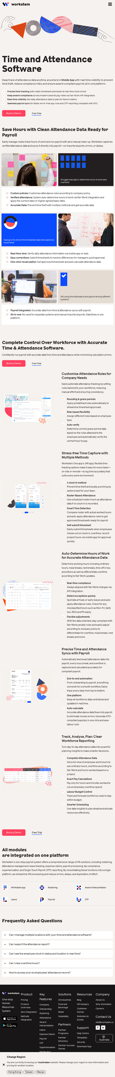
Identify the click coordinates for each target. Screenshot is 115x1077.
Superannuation (47, 1047)
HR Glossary (83, 1004)
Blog (79, 1000)
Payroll (43, 1038)
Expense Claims (47, 1034)
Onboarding (46, 1009)
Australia (104, 1039)
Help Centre (83, 1033)
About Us (100, 1000)
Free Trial (36, 113)
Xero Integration (29, 1012)
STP (41, 1043)
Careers (100, 1008)
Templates (82, 1037)
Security (81, 1042)
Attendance (45, 1017)
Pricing (24, 1000)
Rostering (44, 1013)
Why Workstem (103, 1004)
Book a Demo (13, 113)
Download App (84, 1046)
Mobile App (45, 1051)
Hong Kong (14, 1072)
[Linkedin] (103, 1028)
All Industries (64, 1000)
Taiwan (29, 1072)
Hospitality (63, 1016)
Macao (40, 1072)
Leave (42, 1030)
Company (44, 1004)
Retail (61, 1012)
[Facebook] (98, 1028)
